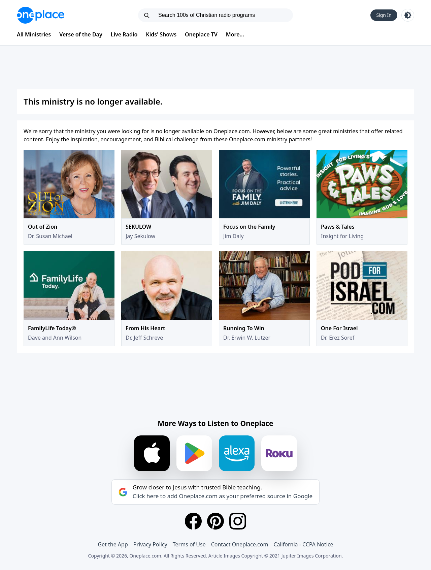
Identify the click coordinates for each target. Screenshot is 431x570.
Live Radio (124, 34)
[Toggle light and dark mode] (407, 15)
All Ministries (34, 34)
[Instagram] (237, 521)
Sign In (384, 15)
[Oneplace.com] (40, 15)
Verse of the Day (80, 34)
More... (235, 34)
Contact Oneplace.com (239, 544)
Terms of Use (189, 544)
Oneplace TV (201, 34)
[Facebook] (193, 521)
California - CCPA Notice (303, 544)
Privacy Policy (150, 544)
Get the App (113, 544)
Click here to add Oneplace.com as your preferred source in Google (222, 496)
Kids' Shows (161, 34)
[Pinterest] (215, 521)
